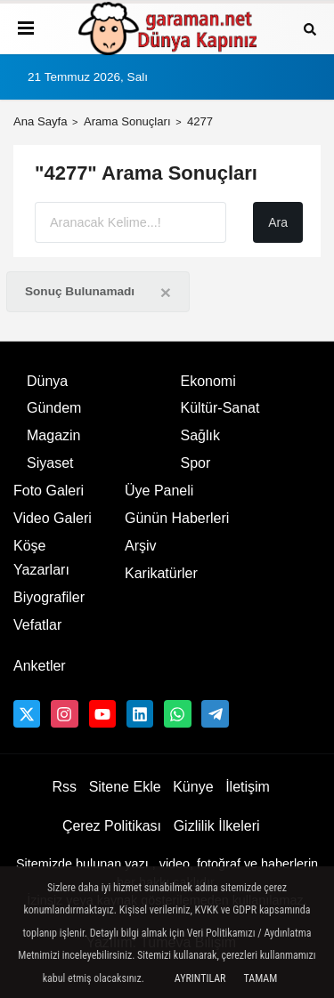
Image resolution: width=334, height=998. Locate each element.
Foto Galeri (48, 490)
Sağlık (200, 435)
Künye (193, 786)
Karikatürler (161, 573)
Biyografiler (49, 597)
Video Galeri (52, 518)
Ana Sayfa (40, 121)
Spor (196, 463)
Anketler (39, 665)
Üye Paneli (159, 490)
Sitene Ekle (125, 786)
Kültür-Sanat (220, 407)
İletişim (247, 786)
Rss (64, 786)
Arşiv (141, 545)
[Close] (166, 292)
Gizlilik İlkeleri (217, 825)
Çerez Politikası (111, 825)
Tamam (260, 978)
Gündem (54, 407)
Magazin (53, 435)
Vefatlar (37, 624)
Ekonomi (208, 381)
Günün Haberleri (177, 518)
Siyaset (50, 463)
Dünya (47, 381)
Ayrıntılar (200, 978)
